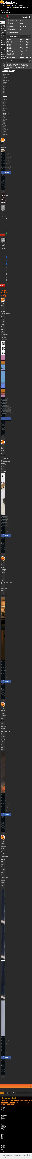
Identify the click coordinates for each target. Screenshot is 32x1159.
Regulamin (3, 1153)
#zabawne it (6, 163)
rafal (9, 47)
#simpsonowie (6, 408)
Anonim (10, 41)
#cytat (4, 801)
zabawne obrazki (24, 1100)
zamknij (28, 1154)
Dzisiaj (22, 57)
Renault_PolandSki (12, 64)
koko (9, 44)
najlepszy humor (20, 1102)
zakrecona (12, 54)
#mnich (4, 807)
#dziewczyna (6, 662)
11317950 (17, 65)
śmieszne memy (12, 1100)
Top (6, 5)
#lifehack (5, 804)
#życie (4, 794)
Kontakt (2, 1151)
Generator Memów (20, 7)
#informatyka (6, 157)
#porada (5, 517)
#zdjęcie (5, 399)
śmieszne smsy (10, 1104)
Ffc (12, 67)
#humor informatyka (6, 167)
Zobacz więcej (14, 32)
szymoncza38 (23, 64)
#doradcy (5, 526)
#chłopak (5, 1041)
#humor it (5, 154)
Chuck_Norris (11, 53)
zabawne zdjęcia (8, 1102)
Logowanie (5, 10)
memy (5, 96)
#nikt (4, 402)
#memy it (5, 160)
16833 (21, 20)
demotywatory (6, 113)
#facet (4, 668)
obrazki (27, 1102)
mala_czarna (11, 51)
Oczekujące (7, 7)
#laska (4, 674)
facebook (3, 1104)
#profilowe (5, 405)
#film (4, 1044)
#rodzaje (5, 523)
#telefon (5, 671)
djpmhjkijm (24, 65)
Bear (9, 45)
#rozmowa (5, 665)
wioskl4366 (21, 67)
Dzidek (16, 67)
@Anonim (7, 260)
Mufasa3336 (10, 65)
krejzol (10, 42)
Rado (9, 50)
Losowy (14, 5)
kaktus (10, 48)
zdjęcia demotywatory (8, 69)
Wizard (3, 147)
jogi (27, 67)
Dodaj (21, 5)
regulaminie (24, 1157)
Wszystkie (28, 57)
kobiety (3, 1100)
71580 (21, 23)
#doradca (5, 520)
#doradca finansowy (5, 530)
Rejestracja (6, 12)
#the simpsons (6, 411)
